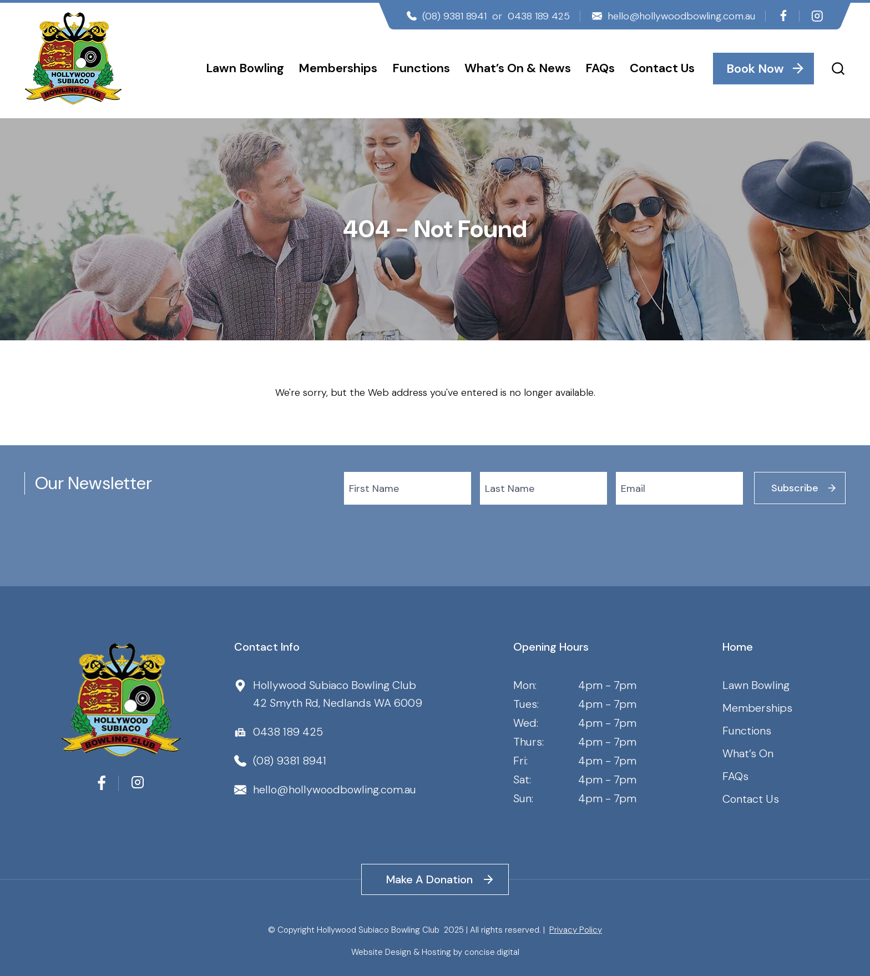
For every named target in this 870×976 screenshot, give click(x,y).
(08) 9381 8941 (454, 16)
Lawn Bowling (245, 68)
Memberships (338, 68)
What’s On (747, 753)
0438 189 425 (539, 16)
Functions (421, 68)
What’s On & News (517, 68)
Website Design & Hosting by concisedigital (435, 952)
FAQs (600, 68)
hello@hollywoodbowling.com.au (681, 16)
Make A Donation (429, 879)
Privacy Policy (575, 929)
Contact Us (662, 68)
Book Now (755, 69)
